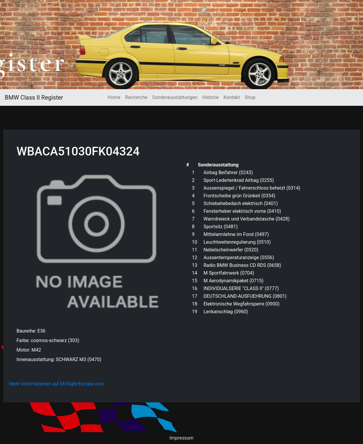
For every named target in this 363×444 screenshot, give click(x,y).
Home (114, 97)
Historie (210, 97)
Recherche (136, 97)
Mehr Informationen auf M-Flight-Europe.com (56, 384)
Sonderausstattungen (174, 97)
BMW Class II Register (34, 97)
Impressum (181, 438)
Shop (250, 97)
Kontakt (232, 97)
